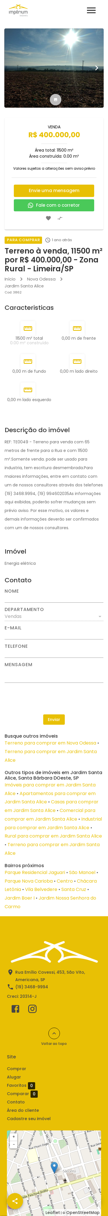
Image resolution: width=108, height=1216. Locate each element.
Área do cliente (23, 1110)
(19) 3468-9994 (31, 987)
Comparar (22, 1094)
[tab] (55, 99)
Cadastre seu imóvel (29, 1119)
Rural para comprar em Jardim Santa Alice (53, 836)
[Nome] (54, 598)
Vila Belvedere (41, 889)
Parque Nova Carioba (29, 881)
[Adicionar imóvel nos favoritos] (48, 218)
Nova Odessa (41, 279)
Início (10, 279)
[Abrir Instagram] (32, 1010)
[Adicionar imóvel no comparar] (60, 218)
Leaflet (53, 1212)
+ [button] (13, 1137)
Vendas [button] (13, 616)
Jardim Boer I (20, 898)
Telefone (16, 646)
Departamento (24, 609)
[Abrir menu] (91, 10)
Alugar (14, 1077)
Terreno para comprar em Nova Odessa (50, 743)
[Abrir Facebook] (15, 1010)
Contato (16, 1102)
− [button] (14, 1144)
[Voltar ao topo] (54, 1033)
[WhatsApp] (93, 1201)
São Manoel (82, 872)
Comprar (16, 1069)
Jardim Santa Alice (24, 286)
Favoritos (21, 1085)
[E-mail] (54, 634)
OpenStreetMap (83, 1212)
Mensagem (18, 664)
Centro (65, 881)
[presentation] (54, 698)
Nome (12, 591)
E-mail (13, 628)
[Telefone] (54, 653)
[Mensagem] (54, 675)
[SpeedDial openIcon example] (15, 1201)
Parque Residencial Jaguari (35, 872)
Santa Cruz (73, 889)
